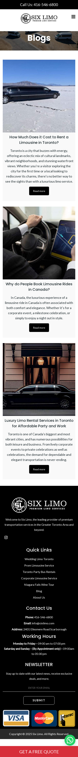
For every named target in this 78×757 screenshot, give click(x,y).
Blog (39, 591)
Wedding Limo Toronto (39, 559)
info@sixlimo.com (43, 623)
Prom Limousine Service (39, 565)
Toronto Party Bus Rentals (39, 571)
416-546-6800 (46, 4)
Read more (39, 190)
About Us (39, 597)
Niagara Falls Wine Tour (39, 584)
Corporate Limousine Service (39, 578)
